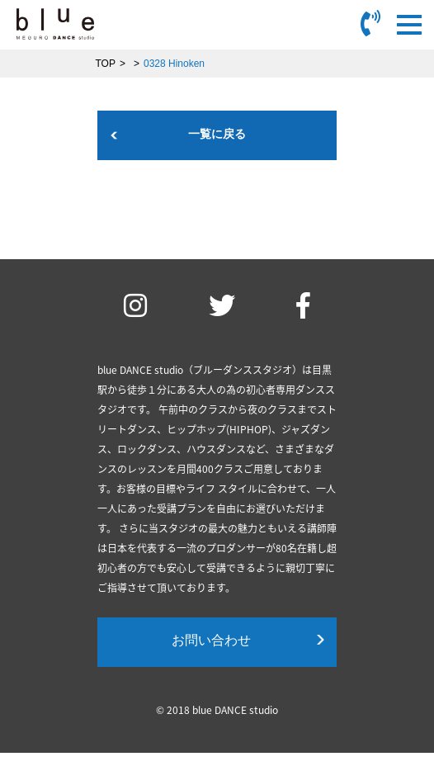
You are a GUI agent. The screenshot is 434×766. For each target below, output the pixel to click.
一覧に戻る (217, 133)
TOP (106, 63)
